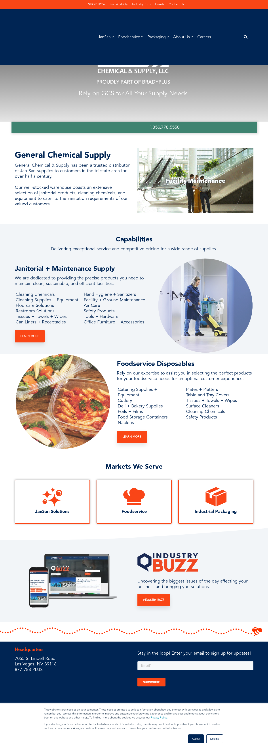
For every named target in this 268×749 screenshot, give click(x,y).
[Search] (245, 17)
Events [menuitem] (160, 4)
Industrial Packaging (216, 511)
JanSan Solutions (52, 511)
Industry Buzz (153, 600)
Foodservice (134, 511)
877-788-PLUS (29, 669)
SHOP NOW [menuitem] (96, 4)
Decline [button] (214, 738)
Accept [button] (196, 738)
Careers (204, 17)
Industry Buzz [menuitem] (141, 4)
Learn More (29, 336)
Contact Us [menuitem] (176, 4)
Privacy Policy (159, 718)
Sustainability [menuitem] (119, 4)
